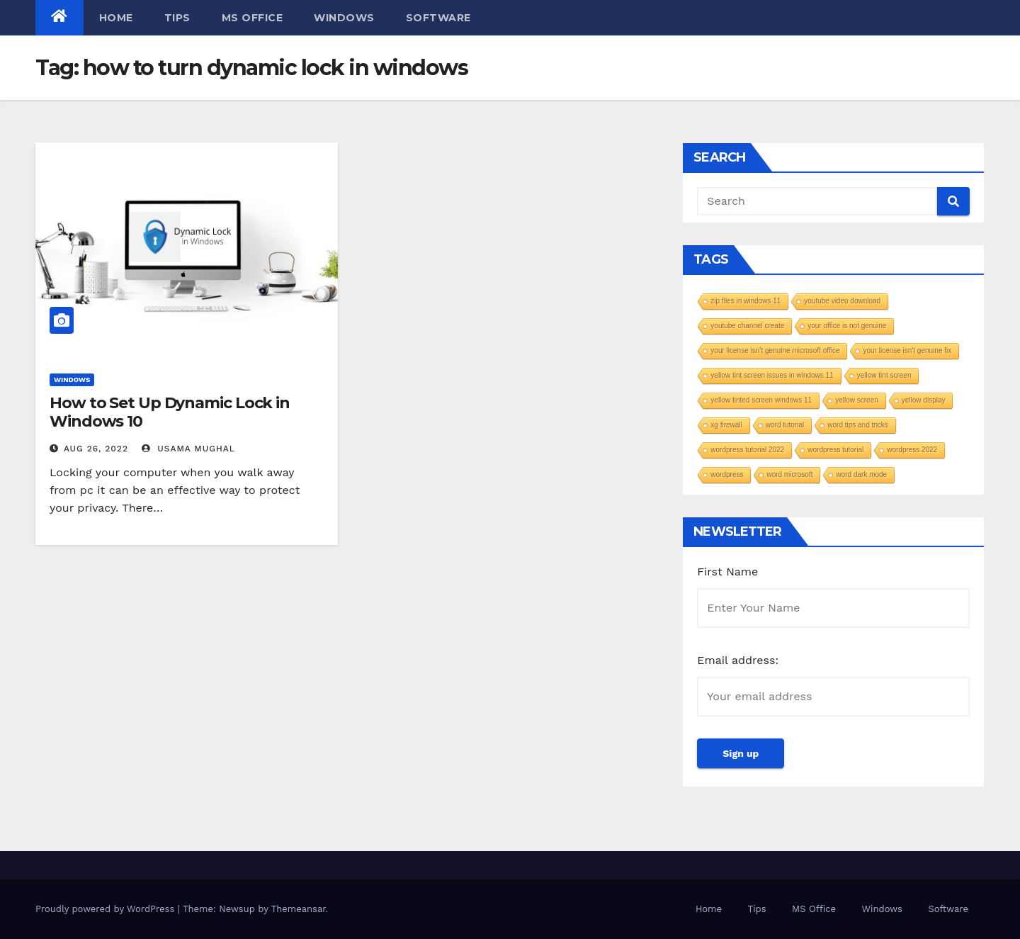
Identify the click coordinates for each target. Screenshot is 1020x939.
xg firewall (726, 425)
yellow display (924, 400)
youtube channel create (747, 326)
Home (116, 17)
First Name (727, 571)
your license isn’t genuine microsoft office (774, 350)
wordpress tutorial (835, 450)
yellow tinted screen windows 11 (761, 400)
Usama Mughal (188, 449)
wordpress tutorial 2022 (747, 450)
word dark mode (861, 474)
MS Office (252, 17)
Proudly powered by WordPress (106, 909)
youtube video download (842, 301)
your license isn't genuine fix (907, 350)
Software (438, 17)
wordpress (726, 474)
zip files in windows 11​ (745, 301)
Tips (177, 17)
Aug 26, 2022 (96, 449)
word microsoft (789, 474)
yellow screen (856, 400)
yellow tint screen (884, 375)
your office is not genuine (847, 326)
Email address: (737, 660)
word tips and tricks (857, 425)
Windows (344, 17)
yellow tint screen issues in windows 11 (771, 375)
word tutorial (785, 425)
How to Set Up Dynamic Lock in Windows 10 (170, 412)
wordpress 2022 (912, 450)
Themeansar (298, 909)
